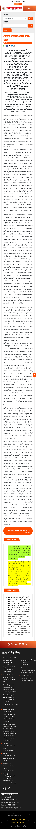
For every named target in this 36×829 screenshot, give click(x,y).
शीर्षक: (6, 22)
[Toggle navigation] (32, 8)
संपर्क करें (14, 2)
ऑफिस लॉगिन (20, 2)
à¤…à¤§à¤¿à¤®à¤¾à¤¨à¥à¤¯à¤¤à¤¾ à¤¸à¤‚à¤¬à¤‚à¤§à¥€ (9, 757)
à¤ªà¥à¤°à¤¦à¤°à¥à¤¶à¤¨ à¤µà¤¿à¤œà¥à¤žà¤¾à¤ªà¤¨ (28, 678)
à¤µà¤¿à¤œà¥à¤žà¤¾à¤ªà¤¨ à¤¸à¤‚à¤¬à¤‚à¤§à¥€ (28, 670)
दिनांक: (6, 15)
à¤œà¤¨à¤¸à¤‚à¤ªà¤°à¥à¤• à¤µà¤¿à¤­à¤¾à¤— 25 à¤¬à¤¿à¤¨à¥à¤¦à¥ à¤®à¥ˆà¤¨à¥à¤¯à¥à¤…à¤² (11, 701)
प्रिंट (5, 40)
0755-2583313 (12, 805)
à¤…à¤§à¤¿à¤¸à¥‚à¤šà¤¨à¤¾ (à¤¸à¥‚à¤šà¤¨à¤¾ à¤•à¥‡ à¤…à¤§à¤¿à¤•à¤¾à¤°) (10, 688)
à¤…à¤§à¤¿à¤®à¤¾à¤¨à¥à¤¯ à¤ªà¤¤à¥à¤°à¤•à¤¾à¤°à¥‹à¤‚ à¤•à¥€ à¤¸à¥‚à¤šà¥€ (9, 778)
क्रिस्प (14, 826)
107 (6, 43)
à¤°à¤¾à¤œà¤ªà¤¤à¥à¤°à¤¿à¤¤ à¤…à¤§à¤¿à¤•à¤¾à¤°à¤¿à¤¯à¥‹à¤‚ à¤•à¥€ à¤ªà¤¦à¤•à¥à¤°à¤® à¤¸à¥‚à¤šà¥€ (9, 715)
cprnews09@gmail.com (14, 808)
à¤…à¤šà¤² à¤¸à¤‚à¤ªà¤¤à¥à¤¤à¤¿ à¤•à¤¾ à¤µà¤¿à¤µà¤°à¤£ (9, 678)
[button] (20, 4)
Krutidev (7, 36)
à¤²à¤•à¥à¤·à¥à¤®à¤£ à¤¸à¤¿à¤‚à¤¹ (19, 532)
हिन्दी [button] (16, 4)
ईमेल (27, 36)
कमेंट (21, 36)
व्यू (6, 43)
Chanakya (15, 36)
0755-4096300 (14, 802)
